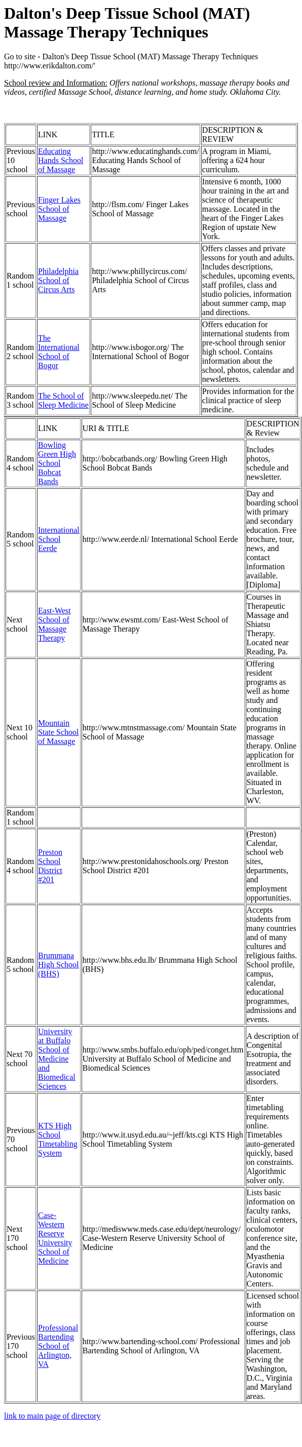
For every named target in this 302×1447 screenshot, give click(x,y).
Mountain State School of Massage (58, 732)
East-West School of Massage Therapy (54, 624)
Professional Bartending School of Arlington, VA (58, 1345)
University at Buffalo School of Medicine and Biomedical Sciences (57, 1058)
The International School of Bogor (59, 352)
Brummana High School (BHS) (58, 964)
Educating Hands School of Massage (60, 160)
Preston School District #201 (50, 866)
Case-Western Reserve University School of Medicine (55, 1238)
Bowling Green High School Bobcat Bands (57, 463)
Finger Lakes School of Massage (59, 208)
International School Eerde (59, 539)
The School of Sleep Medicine (63, 400)
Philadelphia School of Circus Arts (58, 280)
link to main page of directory (52, 1416)
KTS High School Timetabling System (58, 1139)
